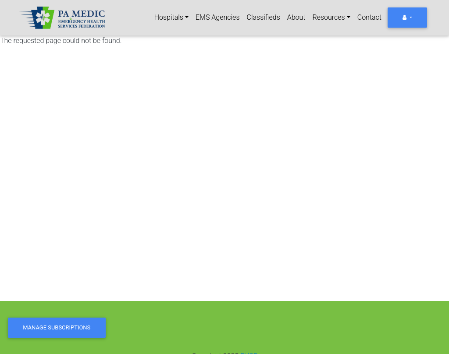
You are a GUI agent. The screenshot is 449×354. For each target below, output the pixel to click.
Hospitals (168, 17)
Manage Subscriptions (56, 327)
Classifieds (263, 17)
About (296, 17)
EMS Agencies (217, 17)
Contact (369, 17)
